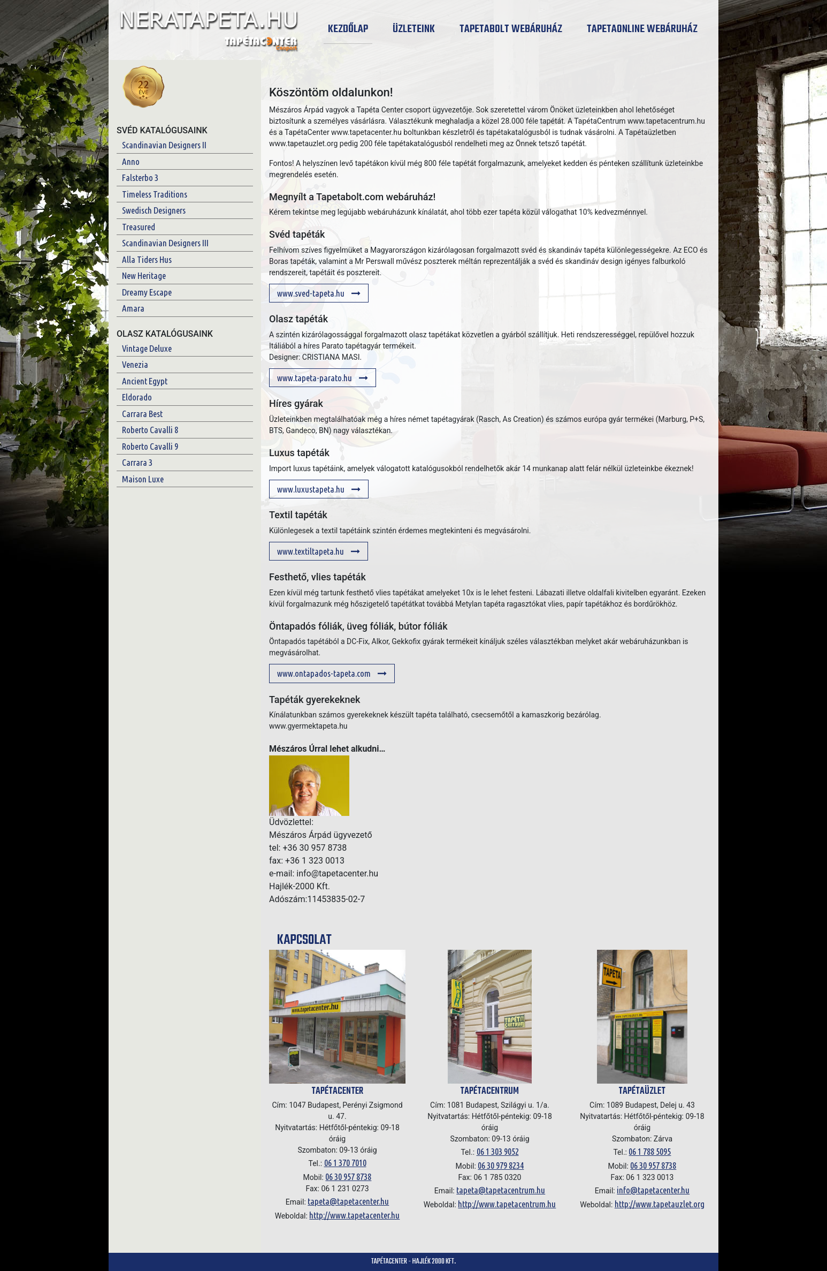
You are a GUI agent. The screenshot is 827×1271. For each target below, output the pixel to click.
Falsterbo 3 (140, 177)
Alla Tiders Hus (147, 259)
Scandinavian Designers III (165, 243)
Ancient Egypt (144, 381)
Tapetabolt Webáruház (511, 29)
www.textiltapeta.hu (318, 551)
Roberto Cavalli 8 (150, 430)
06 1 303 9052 (498, 1151)
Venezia (135, 364)
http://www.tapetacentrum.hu (507, 1204)
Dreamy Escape (147, 292)
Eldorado (137, 397)
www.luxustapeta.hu (319, 489)
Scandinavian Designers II (164, 145)
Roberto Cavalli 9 (150, 446)
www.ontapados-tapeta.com (332, 673)
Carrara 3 (137, 462)
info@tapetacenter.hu (653, 1190)
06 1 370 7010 (345, 1162)
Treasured (138, 227)
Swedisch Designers (154, 210)
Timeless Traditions (154, 194)
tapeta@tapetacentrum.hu (500, 1190)
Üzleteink (414, 29)
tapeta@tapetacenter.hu (348, 1201)
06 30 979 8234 (501, 1165)
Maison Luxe (143, 479)
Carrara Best (142, 413)
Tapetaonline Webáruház (642, 29)
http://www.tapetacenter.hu (354, 1215)
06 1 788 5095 (650, 1151)
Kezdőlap (350, 29)
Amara (133, 308)
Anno (131, 161)
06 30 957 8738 (348, 1176)
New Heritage (144, 275)
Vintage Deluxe (147, 348)
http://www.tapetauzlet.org (660, 1204)
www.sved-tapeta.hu (319, 293)
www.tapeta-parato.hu (322, 378)
